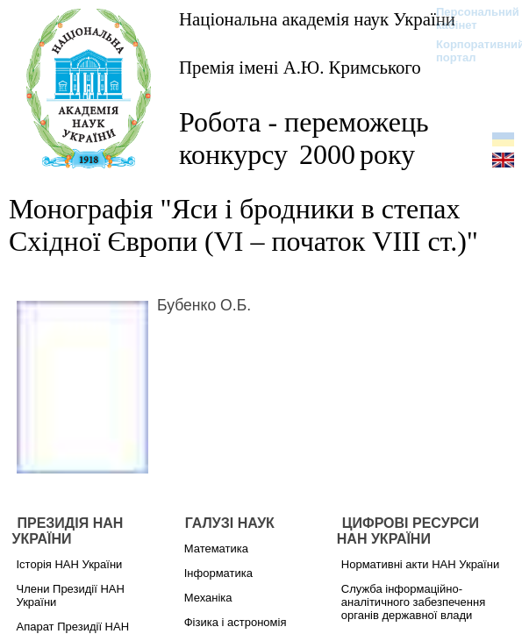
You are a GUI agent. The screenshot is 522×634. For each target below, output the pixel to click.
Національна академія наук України (317, 19)
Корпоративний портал (469, 51)
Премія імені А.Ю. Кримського (300, 67)
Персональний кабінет (469, 18)
